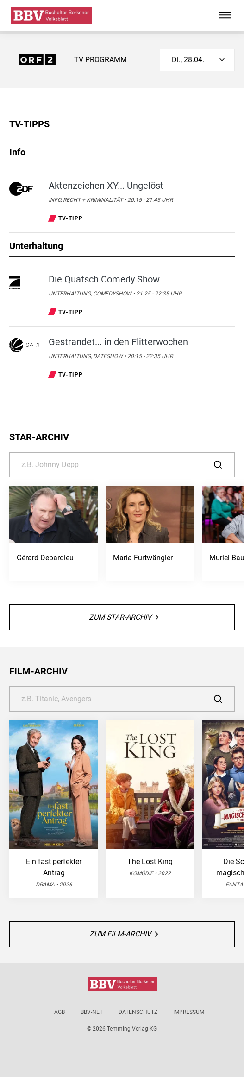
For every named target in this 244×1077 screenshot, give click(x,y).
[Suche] (122, 464)
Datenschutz (138, 1012)
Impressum (188, 1012)
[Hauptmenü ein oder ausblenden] (225, 15)
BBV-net (92, 1012)
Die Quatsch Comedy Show (104, 279)
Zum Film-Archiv (123, 934)
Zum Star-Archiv (123, 617)
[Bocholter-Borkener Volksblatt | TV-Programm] (51, 15)
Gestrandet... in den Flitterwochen (118, 341)
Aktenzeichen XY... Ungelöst (106, 185)
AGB (59, 1012)
